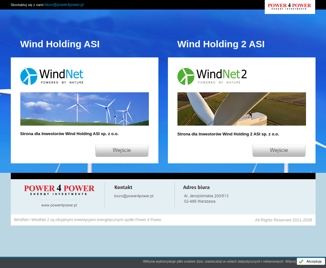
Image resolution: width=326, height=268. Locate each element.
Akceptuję (314, 261)
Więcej (290, 261)
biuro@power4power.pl (64, 5)
